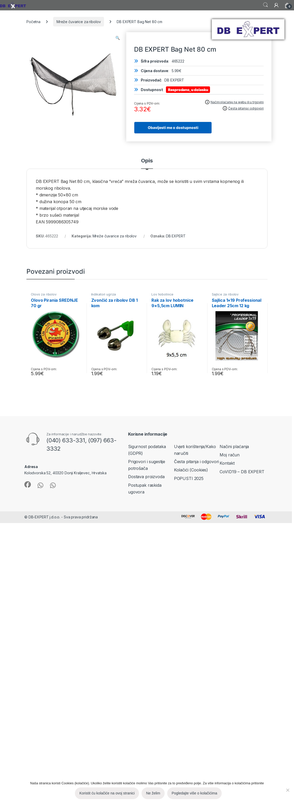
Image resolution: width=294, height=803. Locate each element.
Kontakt (227, 463)
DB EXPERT (176, 236)
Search (265, 5)
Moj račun (230, 454)
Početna (33, 21)
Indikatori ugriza (103, 294)
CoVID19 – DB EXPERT (242, 471)
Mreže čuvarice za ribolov (79, 21)
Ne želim (153, 793)
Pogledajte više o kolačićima (194, 793)
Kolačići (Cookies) (191, 469)
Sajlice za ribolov (225, 294)
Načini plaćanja (234, 446)
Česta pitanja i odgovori (196, 461)
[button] (117, 38)
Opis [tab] (147, 161)
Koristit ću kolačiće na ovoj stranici (107, 793)
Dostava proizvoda (146, 476)
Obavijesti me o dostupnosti (173, 127)
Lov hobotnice (162, 294)
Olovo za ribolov (44, 294)
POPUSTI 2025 (189, 478)
